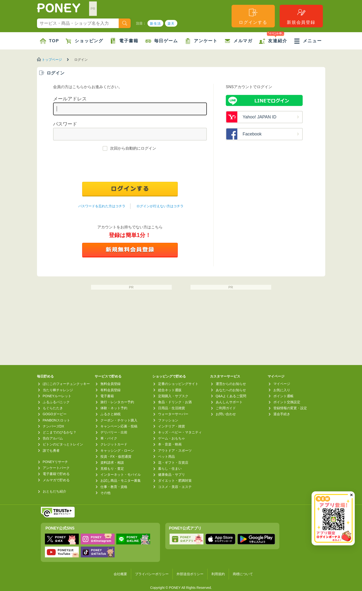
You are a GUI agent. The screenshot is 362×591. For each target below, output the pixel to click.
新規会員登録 (301, 16)
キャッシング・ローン (117, 450)
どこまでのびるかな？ (59, 432)
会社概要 (120, 574)
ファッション (168, 420)
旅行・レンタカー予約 (117, 402)
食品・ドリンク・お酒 (175, 402)
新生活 (155, 23)
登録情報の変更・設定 (290, 408)
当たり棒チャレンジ (58, 390)
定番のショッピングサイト (178, 384)
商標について (243, 574)
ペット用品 (166, 456)
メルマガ (238, 41)
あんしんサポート (229, 402)
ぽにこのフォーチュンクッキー (66, 384)
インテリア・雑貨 (171, 426)
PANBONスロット (56, 420)
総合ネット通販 (170, 390)
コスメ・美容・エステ (175, 487)
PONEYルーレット (57, 396)
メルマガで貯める (56, 480)
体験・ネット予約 (113, 408)
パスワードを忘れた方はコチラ (101, 206)
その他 (105, 493)
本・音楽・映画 (170, 444)
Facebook (252, 134)
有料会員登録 (110, 390)
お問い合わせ (226, 414)
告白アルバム (53, 438)
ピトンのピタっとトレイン (63, 444)
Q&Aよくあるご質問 (231, 396)
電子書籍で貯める (56, 474)
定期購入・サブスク (173, 396)
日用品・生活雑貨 (171, 408)
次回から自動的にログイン (133, 148)
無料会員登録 (110, 384)
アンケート (201, 41)
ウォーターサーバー (173, 414)
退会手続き (281, 414)
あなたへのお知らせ (231, 390)
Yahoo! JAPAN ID (259, 117)
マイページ (281, 384)
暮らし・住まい (170, 468)
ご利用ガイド (226, 408)
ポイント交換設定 (286, 402)
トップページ (52, 59)
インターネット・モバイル (120, 474)
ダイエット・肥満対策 (175, 480)
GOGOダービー (55, 414)
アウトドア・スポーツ (175, 450)
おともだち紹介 (54, 491)
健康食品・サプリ (171, 474)
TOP (49, 41)
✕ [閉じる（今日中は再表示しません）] (351, 495)
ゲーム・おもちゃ (171, 438)
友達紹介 (273, 38)
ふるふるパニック (56, 402)
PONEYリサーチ (55, 462)
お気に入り (281, 390)
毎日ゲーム (161, 41)
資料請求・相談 (112, 462)
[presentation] (129, 167)
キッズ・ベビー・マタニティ (180, 432)
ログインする (253, 16)
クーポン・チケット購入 (118, 420)
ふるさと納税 (110, 414)
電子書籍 (124, 41)
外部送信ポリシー (190, 574)
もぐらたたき (53, 408)
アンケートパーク (56, 468)
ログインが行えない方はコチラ (160, 206)
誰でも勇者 (51, 450)
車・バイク (108, 438)
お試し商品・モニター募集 (120, 480)
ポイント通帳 (283, 396)
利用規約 (218, 574)
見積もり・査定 (112, 468)
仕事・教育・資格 (113, 487)
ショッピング (84, 41)
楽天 (171, 23)
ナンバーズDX (53, 426)
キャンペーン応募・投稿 (118, 426)
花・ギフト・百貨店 (173, 462)
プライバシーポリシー (152, 574)
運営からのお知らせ (231, 384)
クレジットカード (113, 444)
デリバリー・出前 (113, 432)
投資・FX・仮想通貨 (116, 456)
